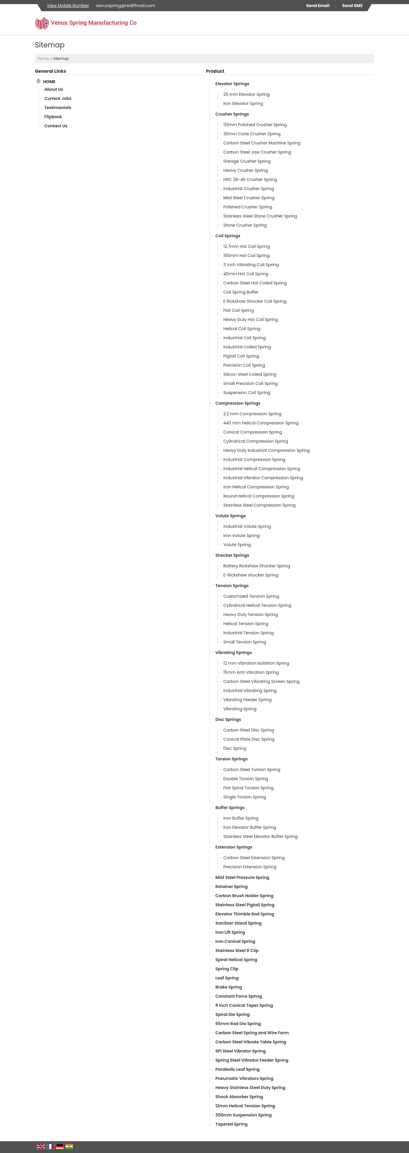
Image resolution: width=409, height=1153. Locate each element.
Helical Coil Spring (242, 329)
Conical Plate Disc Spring (249, 739)
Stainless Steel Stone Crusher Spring (260, 216)
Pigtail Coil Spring (241, 356)
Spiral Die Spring (233, 1014)
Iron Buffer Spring (241, 818)
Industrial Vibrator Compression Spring (263, 478)
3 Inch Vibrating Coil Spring (251, 265)
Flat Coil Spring (238, 310)
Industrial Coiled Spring (247, 347)
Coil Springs (228, 236)
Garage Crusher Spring (247, 161)
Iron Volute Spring (241, 535)
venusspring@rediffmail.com (125, 6)
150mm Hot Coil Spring (246, 255)
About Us (53, 89)
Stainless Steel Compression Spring (259, 505)
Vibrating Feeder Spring (247, 700)
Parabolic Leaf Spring (238, 1069)
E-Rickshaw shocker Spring (251, 575)
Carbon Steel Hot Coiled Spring (255, 283)
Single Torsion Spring (244, 797)
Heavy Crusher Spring (245, 170)
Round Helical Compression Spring (258, 496)
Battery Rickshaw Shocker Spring (256, 566)
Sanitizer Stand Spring (239, 923)
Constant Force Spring (239, 996)
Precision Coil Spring (244, 365)
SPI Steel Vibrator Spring (241, 1051)
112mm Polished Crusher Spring (255, 125)
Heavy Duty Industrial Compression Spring (266, 450)
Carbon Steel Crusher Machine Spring (262, 143)
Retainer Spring (232, 887)
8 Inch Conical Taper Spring (244, 1005)
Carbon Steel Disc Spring (248, 730)
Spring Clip (227, 969)
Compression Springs (238, 403)
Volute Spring (237, 545)
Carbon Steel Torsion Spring (251, 769)
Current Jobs (58, 98)
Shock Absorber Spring (239, 1097)
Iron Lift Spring (230, 932)
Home (43, 58)
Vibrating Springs (234, 652)
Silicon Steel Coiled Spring (249, 374)
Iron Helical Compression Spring (256, 487)
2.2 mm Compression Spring (252, 414)
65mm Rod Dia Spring (238, 1024)
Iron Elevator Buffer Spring (249, 827)
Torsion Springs (232, 759)
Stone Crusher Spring (245, 225)
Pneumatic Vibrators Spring (245, 1078)
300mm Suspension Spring (244, 1115)
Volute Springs (231, 516)
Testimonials (57, 108)
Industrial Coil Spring (244, 338)
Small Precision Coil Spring (250, 383)
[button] (68, 6)
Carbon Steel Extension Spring (254, 858)
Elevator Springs (232, 84)
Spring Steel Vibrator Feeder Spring (252, 1060)
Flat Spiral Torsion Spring (248, 788)
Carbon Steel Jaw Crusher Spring (257, 152)
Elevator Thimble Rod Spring (245, 914)
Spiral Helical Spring (236, 960)
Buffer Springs (230, 808)
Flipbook (53, 117)
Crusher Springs (232, 114)
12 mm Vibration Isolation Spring (256, 663)
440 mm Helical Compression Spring (261, 423)
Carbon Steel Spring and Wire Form (252, 1033)
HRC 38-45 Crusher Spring (250, 179)
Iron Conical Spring (235, 941)
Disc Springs (228, 719)
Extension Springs (234, 847)
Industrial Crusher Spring (248, 189)
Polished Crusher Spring (247, 207)
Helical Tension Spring (246, 624)
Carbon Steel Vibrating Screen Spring (261, 681)
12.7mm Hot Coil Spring (246, 246)
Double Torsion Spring (245, 779)
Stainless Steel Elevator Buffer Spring (260, 836)
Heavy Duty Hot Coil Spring (250, 319)
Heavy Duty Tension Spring (250, 614)
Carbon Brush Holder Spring (245, 896)
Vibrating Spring (240, 709)
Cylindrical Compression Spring (255, 441)
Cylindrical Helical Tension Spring (257, 605)
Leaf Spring (227, 978)
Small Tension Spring (244, 642)
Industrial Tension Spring (248, 633)
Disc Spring (234, 748)
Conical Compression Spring (252, 432)
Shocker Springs (232, 555)
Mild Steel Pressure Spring (242, 877)
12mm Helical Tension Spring (245, 1106)
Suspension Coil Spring (246, 393)
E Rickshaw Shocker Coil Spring (255, 301)
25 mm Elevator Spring (246, 94)
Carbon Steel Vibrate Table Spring (251, 1042)
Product (215, 71)
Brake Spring (229, 987)
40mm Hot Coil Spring (246, 274)
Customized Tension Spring (251, 596)
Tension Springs (232, 586)
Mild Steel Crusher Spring (249, 198)
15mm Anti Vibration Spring (251, 672)
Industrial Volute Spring (247, 526)
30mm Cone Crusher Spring (252, 134)
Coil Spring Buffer (241, 292)
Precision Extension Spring (249, 867)
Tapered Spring (232, 1124)
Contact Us (55, 126)
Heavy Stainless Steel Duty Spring (250, 1088)
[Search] (370, 24)
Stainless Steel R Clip (237, 950)
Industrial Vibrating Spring (250, 691)
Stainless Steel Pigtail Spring (245, 905)
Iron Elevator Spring (243, 103)
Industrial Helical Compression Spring (261, 469)
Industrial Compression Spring (254, 459)
